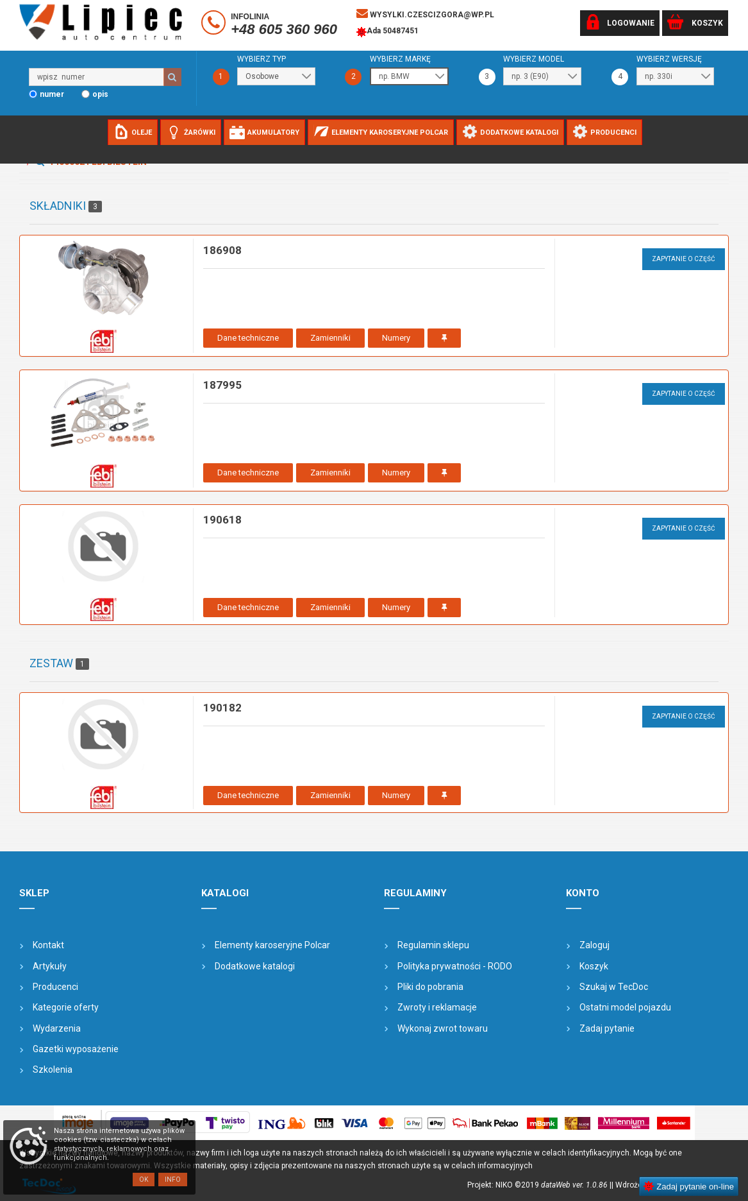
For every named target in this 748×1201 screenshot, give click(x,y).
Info (173, 1179)
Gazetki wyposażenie (76, 1049)
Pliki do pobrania (430, 987)
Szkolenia (52, 1069)
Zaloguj (594, 945)
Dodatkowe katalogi (255, 966)
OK (143, 1179)
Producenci (55, 987)
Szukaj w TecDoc (613, 987)
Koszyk (593, 966)
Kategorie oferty (66, 1007)
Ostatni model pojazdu (625, 1007)
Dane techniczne (248, 338)
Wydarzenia (57, 1028)
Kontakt (48, 945)
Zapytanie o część (683, 258)
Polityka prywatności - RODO (454, 966)
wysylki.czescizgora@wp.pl (425, 13)
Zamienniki (330, 338)
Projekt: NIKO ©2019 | (539, 1184)
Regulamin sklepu (433, 945)
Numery (396, 338)
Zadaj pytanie (607, 1028)
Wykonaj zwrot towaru (442, 1028)
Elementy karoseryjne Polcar (272, 945)
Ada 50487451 (387, 32)
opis (100, 94)
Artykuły (50, 966)
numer (52, 94)
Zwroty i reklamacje (437, 1007)
